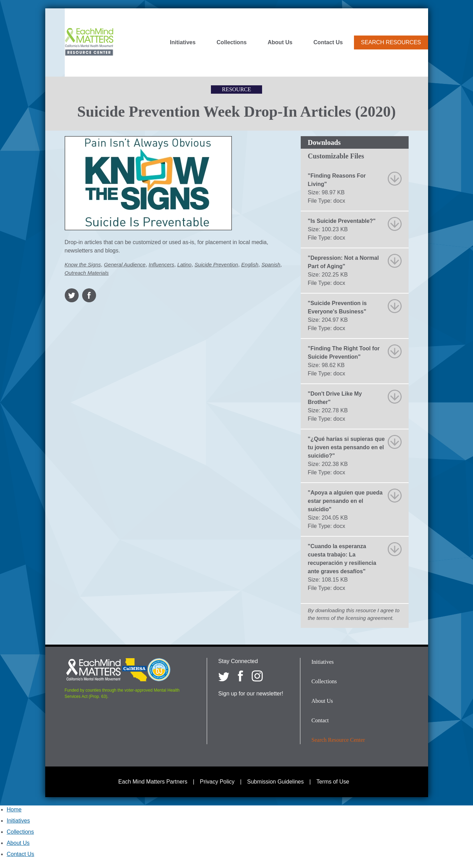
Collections (231, 42)
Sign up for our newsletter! (250, 693)
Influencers (161, 264)
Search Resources (391, 42)
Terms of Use (332, 782)
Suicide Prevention (216, 264)
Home (14, 809)
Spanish (270, 264)
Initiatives (183, 42)
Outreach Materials (87, 273)
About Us (280, 42)
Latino (184, 264)
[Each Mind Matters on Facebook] (240, 676)
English (249, 264)
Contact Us (328, 42)
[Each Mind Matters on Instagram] (257, 676)
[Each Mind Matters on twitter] (223, 676)
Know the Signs (83, 264)
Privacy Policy (217, 782)
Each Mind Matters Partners (152, 782)
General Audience (125, 264)
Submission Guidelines (275, 782)
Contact (320, 720)
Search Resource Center (338, 740)
